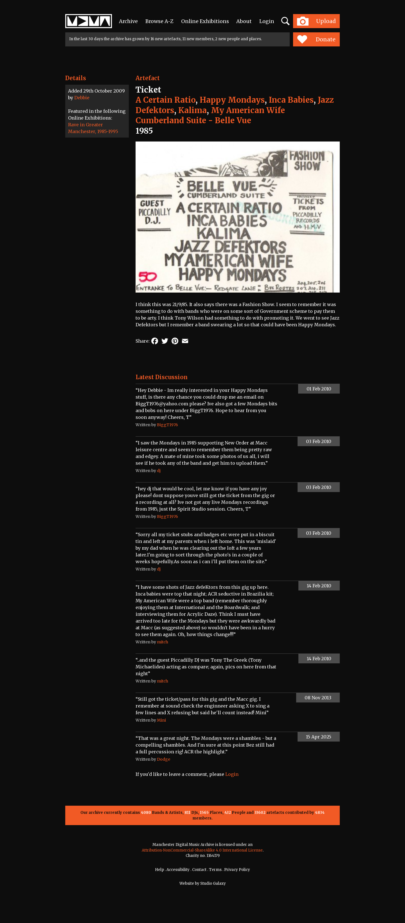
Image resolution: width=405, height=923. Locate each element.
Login (266, 21)
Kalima (192, 110)
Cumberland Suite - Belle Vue (193, 120)
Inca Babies (291, 100)
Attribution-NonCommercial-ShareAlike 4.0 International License (202, 850)
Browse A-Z (159, 21)
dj (159, 470)
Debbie (81, 97)
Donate (316, 39)
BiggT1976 (167, 424)
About (244, 21)
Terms (215, 869)
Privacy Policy (237, 869)
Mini (161, 720)
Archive (128, 21)
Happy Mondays (232, 100)
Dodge (163, 759)
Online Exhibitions (205, 21)
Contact (199, 869)
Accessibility (178, 869)
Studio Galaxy (213, 883)
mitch (162, 641)
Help (159, 869)
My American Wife (248, 110)
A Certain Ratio (165, 100)
